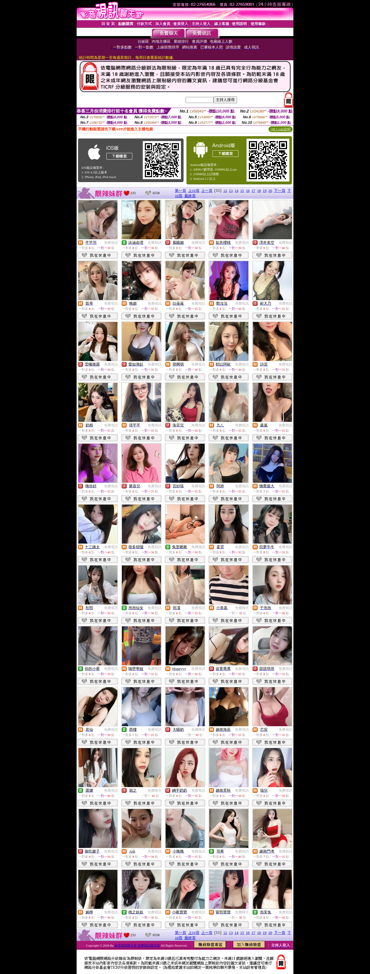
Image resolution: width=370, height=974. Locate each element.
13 (231, 190)
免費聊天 (242, 608)
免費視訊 (111, 243)
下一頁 (279, 190)
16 (248, 190)
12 (225, 190)
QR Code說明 (281, 129)
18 (259, 190)
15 (242, 190)
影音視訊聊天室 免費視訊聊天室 (137, 945)
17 (253, 190)
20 (270, 190)
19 (265, 190)
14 (236, 190)
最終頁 (190, 196)
